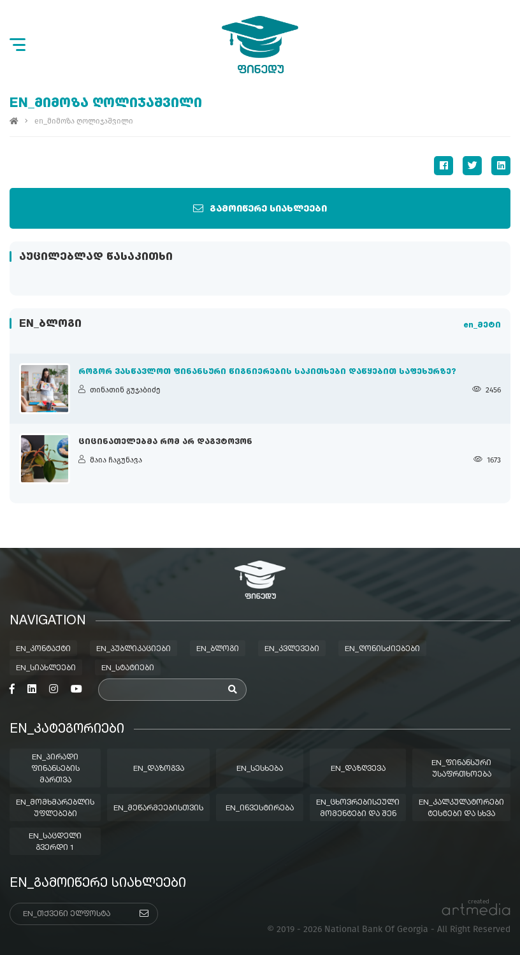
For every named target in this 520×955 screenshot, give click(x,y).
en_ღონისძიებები (382, 649)
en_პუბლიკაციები (133, 649)
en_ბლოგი (217, 649)
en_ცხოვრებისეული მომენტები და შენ (358, 808)
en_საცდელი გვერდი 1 (55, 842)
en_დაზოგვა (158, 769)
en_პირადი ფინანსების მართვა (55, 769)
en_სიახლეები (46, 668)
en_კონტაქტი (43, 649)
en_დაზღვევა (358, 769)
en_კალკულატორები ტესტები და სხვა (461, 808)
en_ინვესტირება (260, 808)
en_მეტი (482, 325)
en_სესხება (259, 769)
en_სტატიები (127, 668)
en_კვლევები (291, 649)
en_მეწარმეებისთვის (158, 808)
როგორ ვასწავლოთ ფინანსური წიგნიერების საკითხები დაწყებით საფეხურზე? (267, 372)
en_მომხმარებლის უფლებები (55, 808)
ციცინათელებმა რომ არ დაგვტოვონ (165, 442)
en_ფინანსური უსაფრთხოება (461, 769)
